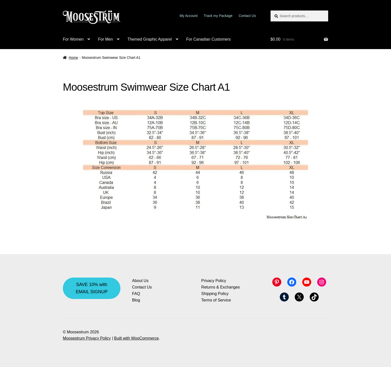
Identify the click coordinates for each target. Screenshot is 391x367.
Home (73, 58)
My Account (188, 16)
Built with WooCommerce (136, 338)
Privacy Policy (213, 281)
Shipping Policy (214, 294)
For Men (105, 39)
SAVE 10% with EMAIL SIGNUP (91, 288)
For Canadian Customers (208, 39)
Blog (136, 300)
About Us (140, 281)
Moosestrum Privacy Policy (87, 338)
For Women (73, 39)
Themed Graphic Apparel (149, 39)
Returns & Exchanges (220, 287)
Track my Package (218, 16)
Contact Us (247, 16)
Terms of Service (216, 300)
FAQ (136, 294)
